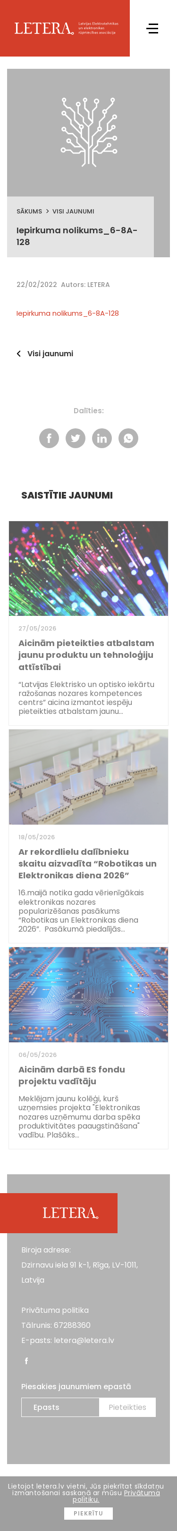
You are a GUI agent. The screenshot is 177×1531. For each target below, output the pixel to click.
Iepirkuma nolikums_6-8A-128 (68, 313)
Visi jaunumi (73, 211)
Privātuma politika (55, 1310)
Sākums (29, 211)
